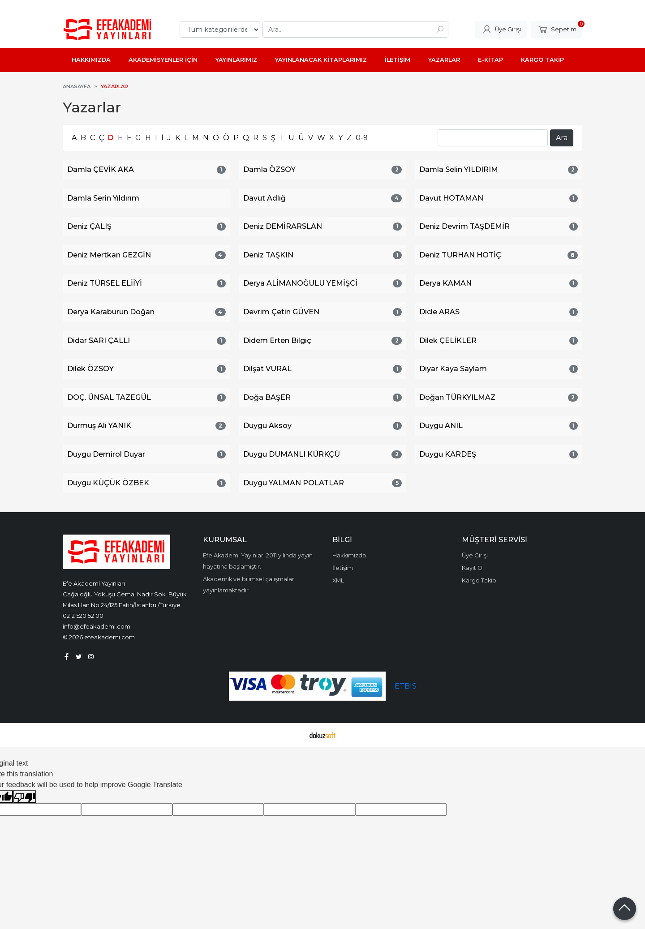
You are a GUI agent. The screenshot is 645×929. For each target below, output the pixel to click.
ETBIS (406, 686)
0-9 (362, 137)
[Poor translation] (24, 796)
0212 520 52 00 (83, 615)
